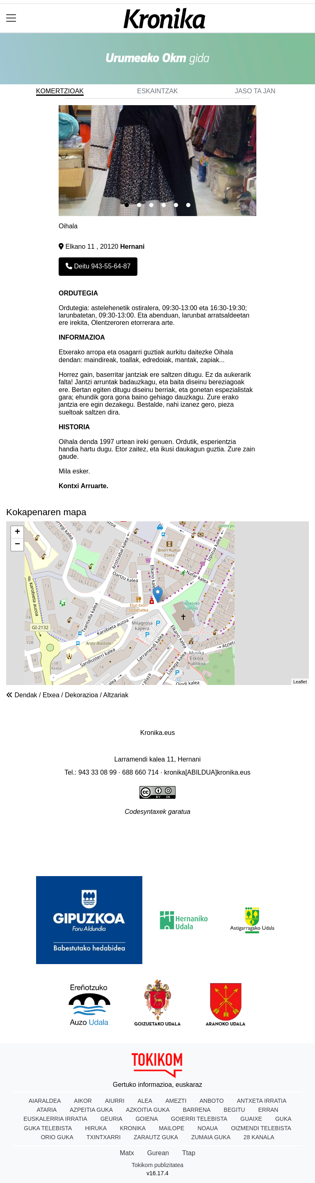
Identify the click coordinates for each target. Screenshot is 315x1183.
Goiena (146, 1118)
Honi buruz (46, 832)
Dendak (25, 695)
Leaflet (300, 681)
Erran (268, 1109)
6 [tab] (188, 205)
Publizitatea (154, 832)
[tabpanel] (157, 160)
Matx (127, 1152)
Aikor (83, 1100)
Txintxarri (104, 1137)
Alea (144, 1100)
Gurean (158, 1152)
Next (262, 161)
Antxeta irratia (261, 1100)
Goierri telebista (199, 1118)
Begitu (234, 1109)
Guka (283, 1118)
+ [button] (17, 532)
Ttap (188, 1152)
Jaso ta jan (255, 91)
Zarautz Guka (156, 1137)
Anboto (212, 1100)
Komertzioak (60, 91)
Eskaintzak (157, 91)
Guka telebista (48, 1128)
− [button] (17, 545)
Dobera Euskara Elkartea (157, 746)
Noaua (207, 1128)
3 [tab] (151, 205)
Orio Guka (57, 1137)
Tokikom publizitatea (157, 1165)
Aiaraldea (45, 1100)
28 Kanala (259, 1137)
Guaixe (251, 1118)
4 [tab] (164, 205)
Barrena (197, 1109)
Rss (157, 848)
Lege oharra (99, 832)
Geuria (111, 1118)
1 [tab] (127, 205)
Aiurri (114, 1100)
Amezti (175, 1100)
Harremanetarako (256, 832)
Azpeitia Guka (91, 1109)
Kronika (133, 1128)
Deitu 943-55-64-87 (98, 266)
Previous (52, 161)
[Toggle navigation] (11, 18)
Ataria (47, 1109)
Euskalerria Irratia (55, 1118)
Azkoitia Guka (148, 1109)
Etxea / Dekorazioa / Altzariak (85, 695)
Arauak (199, 832)
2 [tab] (139, 205)
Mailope (171, 1128)
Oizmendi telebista (261, 1128)
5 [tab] (176, 205)
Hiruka (96, 1128)
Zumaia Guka (211, 1137)
